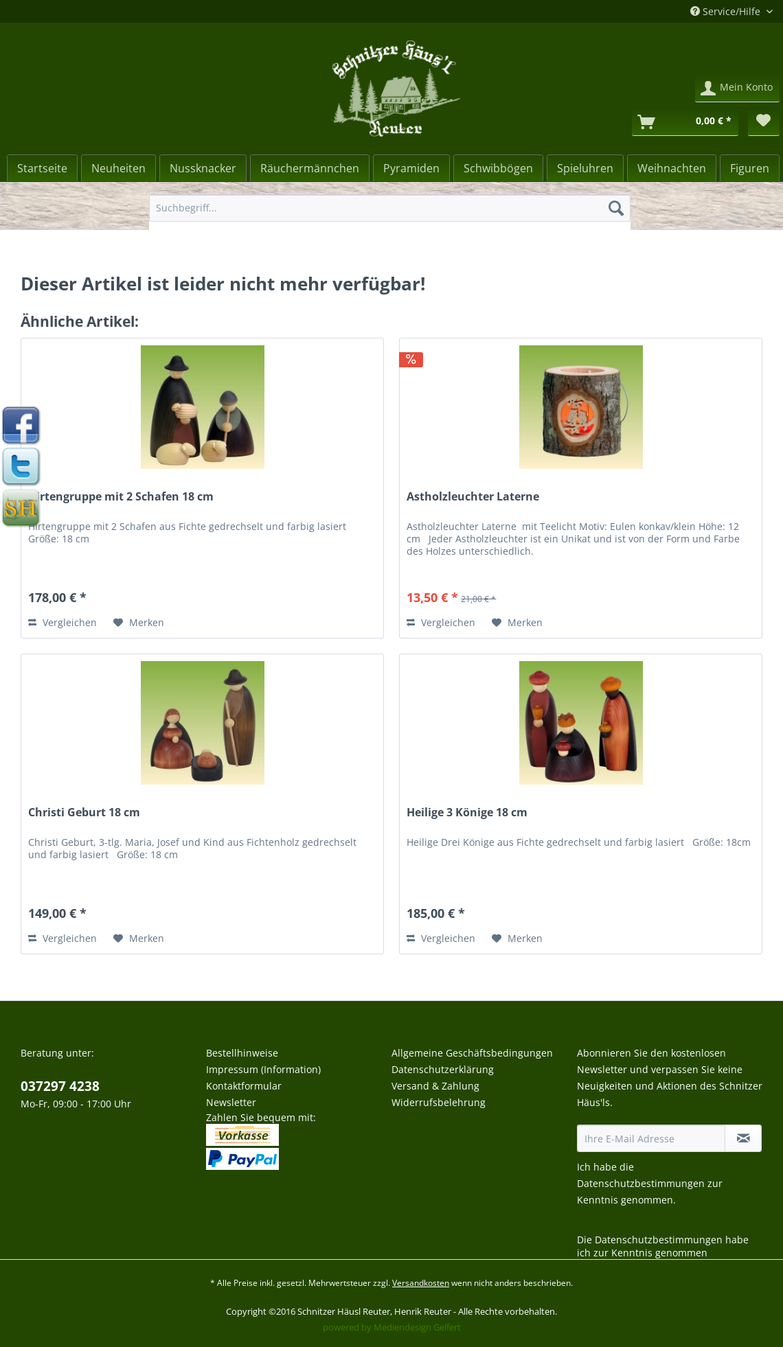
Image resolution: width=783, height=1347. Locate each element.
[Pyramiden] (411, 168)
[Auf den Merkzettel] (138, 622)
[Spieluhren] (585, 168)
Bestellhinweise (242, 1052)
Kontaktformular (244, 1085)
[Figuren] (749, 168)
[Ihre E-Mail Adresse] (651, 1138)
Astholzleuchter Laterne (473, 497)
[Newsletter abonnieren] (743, 1138)
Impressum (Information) (263, 1069)
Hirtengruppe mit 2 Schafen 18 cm (121, 497)
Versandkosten (420, 1283)
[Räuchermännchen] (310, 168)
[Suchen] (616, 208)
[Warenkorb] (685, 122)
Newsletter (231, 1102)
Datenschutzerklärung (443, 1069)
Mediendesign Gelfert (417, 1327)
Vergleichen (62, 622)
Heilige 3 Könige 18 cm (467, 812)
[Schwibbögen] (498, 168)
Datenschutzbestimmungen (641, 1183)
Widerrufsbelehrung (439, 1102)
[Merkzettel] (764, 122)
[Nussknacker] (203, 168)
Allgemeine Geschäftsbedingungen (472, 1052)
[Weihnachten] (672, 168)
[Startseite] (42, 168)
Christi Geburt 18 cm (84, 812)
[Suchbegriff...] (390, 208)
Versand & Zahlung (435, 1085)
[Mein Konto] (737, 88)
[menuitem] (390, 214)
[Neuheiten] (118, 168)
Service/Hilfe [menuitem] (726, 11)
